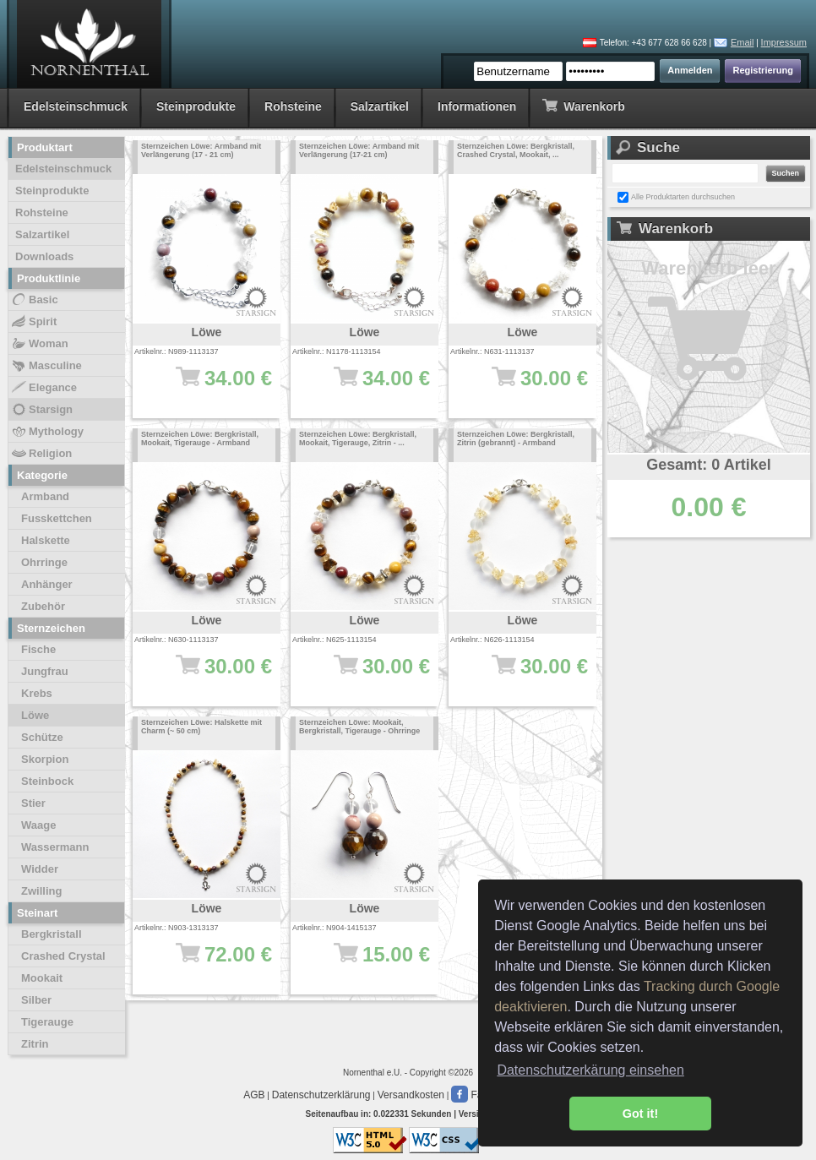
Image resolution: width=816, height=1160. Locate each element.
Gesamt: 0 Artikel (708, 464)
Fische (38, 649)
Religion (41, 453)
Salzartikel (380, 106)
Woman (39, 343)
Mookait (42, 978)
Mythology (47, 431)
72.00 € (215, 962)
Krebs (36, 693)
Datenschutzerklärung (321, 1095)
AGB (253, 1095)
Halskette (45, 540)
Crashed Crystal (63, 956)
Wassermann (55, 847)
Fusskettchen (56, 518)
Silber (36, 1000)
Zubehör (43, 606)
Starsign (41, 409)
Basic (34, 299)
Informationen (477, 106)
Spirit (33, 321)
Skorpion (44, 759)
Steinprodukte (196, 106)
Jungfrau (44, 671)
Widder (39, 869)
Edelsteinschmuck (76, 106)
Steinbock (47, 781)
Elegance (43, 387)
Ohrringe (44, 562)
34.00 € (215, 386)
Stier (33, 803)
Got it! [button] (640, 1113)
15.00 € (373, 962)
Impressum (784, 42)
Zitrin (35, 1043)
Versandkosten (411, 1095)
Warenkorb (583, 105)
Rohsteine (293, 106)
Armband (45, 496)
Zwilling (41, 891)
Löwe (35, 715)
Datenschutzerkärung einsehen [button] (590, 1070)
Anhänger (47, 584)
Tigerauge (47, 1022)
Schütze (42, 737)
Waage (38, 825)
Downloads (44, 256)
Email (742, 42)
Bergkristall (51, 934)
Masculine (46, 365)
